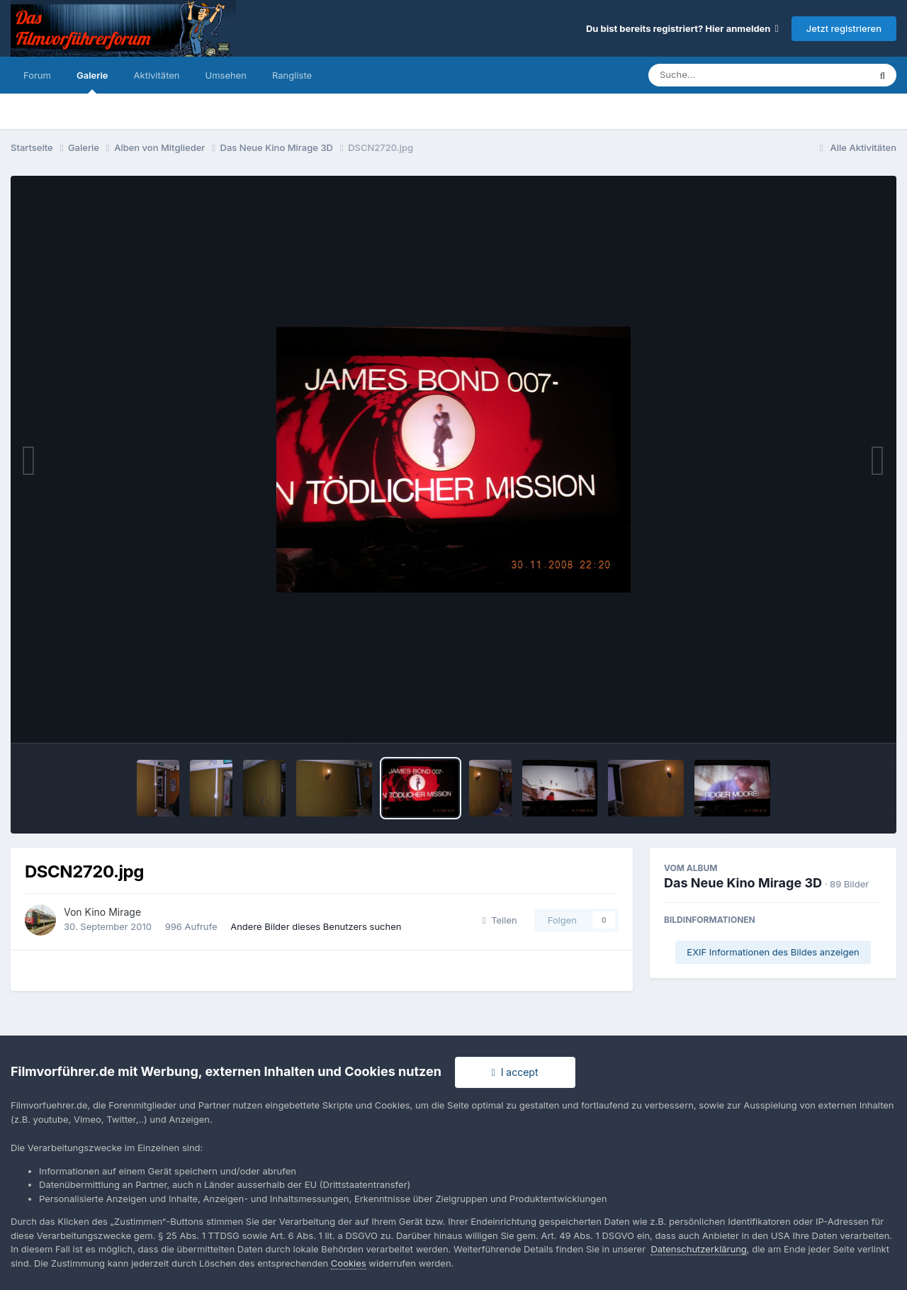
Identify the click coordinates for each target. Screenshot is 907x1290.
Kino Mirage (113, 912)
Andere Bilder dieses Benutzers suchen (315, 926)
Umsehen (226, 75)
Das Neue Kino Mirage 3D (743, 882)
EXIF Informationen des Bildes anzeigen (773, 952)
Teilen (500, 920)
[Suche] (730, 75)
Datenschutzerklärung (698, 1249)
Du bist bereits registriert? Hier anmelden (682, 28)
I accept (515, 1072)
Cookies (348, 1263)
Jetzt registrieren (843, 28)
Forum (37, 75)
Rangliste (292, 75)
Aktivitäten (157, 75)
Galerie (92, 81)
